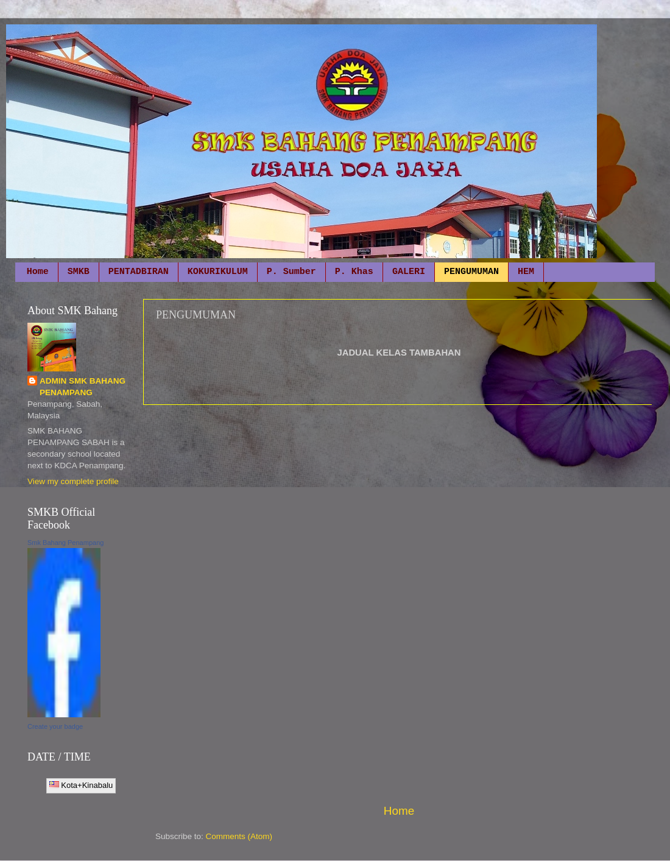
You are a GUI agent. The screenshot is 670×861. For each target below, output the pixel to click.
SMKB (79, 272)
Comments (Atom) (239, 836)
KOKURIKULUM (218, 272)
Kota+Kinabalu (81, 785)
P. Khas (354, 272)
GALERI (408, 272)
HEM (526, 272)
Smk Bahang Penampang (65, 542)
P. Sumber (291, 272)
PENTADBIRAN (138, 272)
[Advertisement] (399, 604)
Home (38, 272)
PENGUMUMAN (471, 272)
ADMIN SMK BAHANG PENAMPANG (82, 386)
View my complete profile (73, 481)
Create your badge (55, 726)
